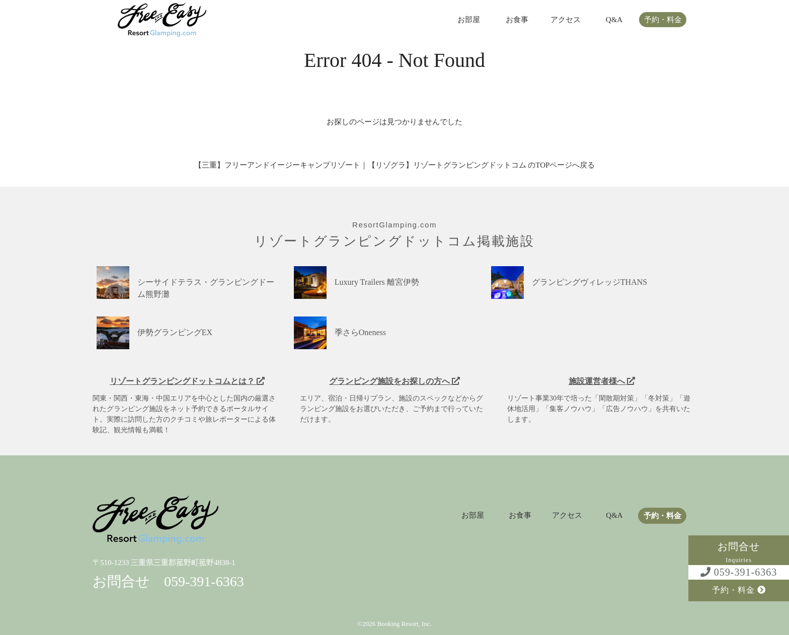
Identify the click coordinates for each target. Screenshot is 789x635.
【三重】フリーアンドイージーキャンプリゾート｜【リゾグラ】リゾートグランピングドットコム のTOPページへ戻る (394, 165)
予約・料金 (663, 20)
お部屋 (468, 20)
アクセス (565, 20)
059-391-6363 (738, 572)
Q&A (614, 20)
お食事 (517, 20)
